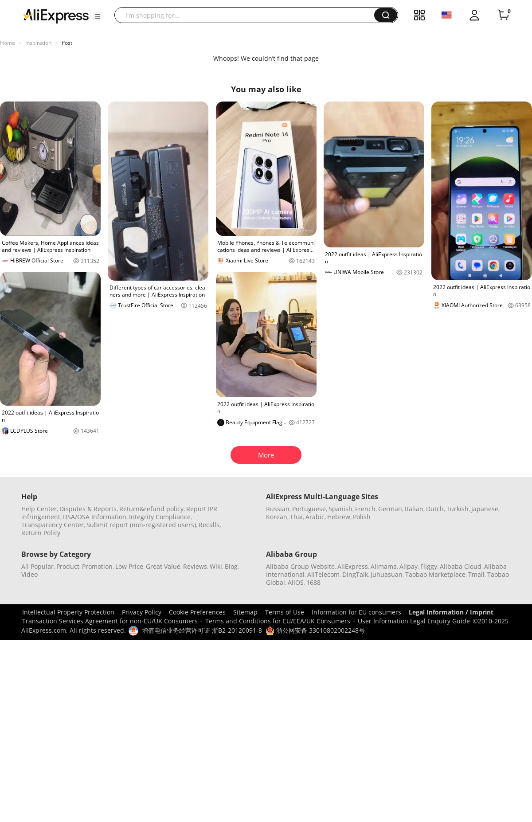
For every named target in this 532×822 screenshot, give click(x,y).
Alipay (408, 566)
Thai (296, 517)
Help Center (39, 509)
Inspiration (38, 43)
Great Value (163, 566)
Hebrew (338, 517)
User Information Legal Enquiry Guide (414, 621)
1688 (313, 582)
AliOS (296, 582)
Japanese (484, 509)
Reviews (195, 566)
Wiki (216, 566)
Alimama (384, 566)
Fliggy (428, 566)
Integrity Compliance (160, 517)
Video (29, 574)
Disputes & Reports (88, 509)
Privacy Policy (141, 612)
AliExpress (352, 566)
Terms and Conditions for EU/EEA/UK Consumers (277, 621)
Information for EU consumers (356, 612)
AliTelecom (323, 574)
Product (67, 566)
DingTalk (355, 574)
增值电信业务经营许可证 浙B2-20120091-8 (202, 630)
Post (67, 43)
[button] (97, 16)
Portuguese (309, 509)
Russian (277, 509)
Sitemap (245, 612)
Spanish (340, 509)
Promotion (97, 566)
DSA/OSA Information (94, 517)
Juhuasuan (387, 574)
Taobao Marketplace (435, 574)
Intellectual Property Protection (68, 612)
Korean (276, 517)
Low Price (129, 566)
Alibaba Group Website (300, 566)
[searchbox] (247, 15)
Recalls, (210, 525)
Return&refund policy (151, 509)
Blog (231, 566)
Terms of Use (284, 612)
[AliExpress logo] (55, 15)
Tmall (476, 574)
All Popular (37, 566)
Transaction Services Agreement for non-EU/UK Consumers (110, 621)
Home (7, 43)
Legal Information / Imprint (451, 612)
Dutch (435, 509)
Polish (362, 517)
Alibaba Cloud (460, 566)
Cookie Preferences (197, 612)
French (365, 509)
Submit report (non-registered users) (141, 525)
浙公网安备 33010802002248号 (315, 630)
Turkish (457, 509)
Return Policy (40, 532)
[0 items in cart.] (504, 15)
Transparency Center (52, 525)
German (390, 509)
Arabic (315, 517)
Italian (414, 509)
